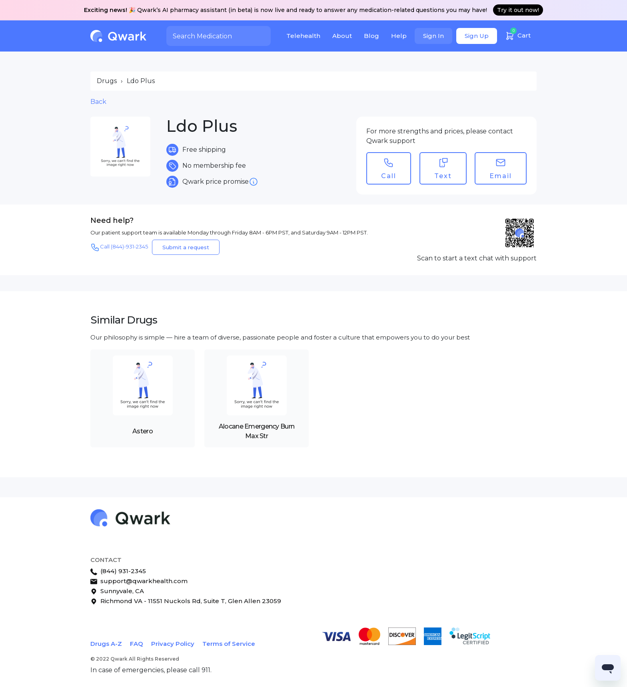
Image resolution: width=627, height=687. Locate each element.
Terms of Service (228, 643)
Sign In (433, 36)
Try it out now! (518, 10)
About (342, 36)
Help (399, 36)
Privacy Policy (172, 643)
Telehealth (303, 36)
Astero (142, 431)
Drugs (107, 81)
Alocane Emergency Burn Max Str (256, 431)
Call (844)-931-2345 (119, 247)
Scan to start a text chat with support (477, 258)
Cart (518, 34)
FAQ (136, 643)
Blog (371, 36)
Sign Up (477, 36)
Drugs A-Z (106, 643)
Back (98, 101)
